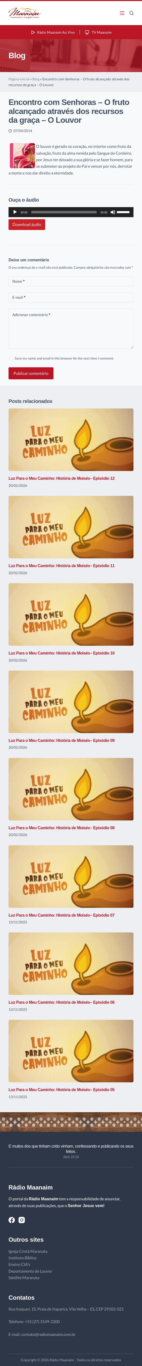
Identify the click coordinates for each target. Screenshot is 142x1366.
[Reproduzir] (15, 212)
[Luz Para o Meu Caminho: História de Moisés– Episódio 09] (71, 702)
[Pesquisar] (131, 13)
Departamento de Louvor (30, 1271)
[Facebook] (12, 1220)
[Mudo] (112, 212)
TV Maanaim (98, 32)
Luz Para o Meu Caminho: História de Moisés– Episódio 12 (62, 478)
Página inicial (19, 79)
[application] (71, 212)
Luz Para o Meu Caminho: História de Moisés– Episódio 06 (62, 1002)
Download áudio (27, 224)
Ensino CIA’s (19, 1264)
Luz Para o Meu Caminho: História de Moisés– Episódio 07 (62, 915)
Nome (18, 281)
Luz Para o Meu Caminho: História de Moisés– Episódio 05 (62, 1090)
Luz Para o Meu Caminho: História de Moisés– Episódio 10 (62, 653)
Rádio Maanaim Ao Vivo (52, 32)
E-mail (18, 297)
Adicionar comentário (31, 315)
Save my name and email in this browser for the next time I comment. (64, 358)
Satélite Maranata (24, 1277)
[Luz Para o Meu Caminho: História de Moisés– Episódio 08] (71, 789)
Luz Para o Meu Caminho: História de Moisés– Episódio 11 (62, 566)
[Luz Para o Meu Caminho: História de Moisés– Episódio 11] (71, 527)
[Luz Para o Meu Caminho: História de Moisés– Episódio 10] (71, 614)
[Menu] (122, 13)
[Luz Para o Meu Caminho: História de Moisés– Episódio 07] (71, 876)
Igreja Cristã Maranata (28, 1251)
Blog (35, 79)
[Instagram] (22, 1220)
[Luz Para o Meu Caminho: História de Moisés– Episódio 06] (71, 963)
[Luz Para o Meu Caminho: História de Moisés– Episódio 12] (71, 439)
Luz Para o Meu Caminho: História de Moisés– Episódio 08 (62, 828)
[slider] (63, 212)
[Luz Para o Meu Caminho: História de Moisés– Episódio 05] (71, 1051)
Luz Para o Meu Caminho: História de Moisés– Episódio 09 (62, 740)
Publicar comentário (31, 373)
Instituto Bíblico (22, 1257)
